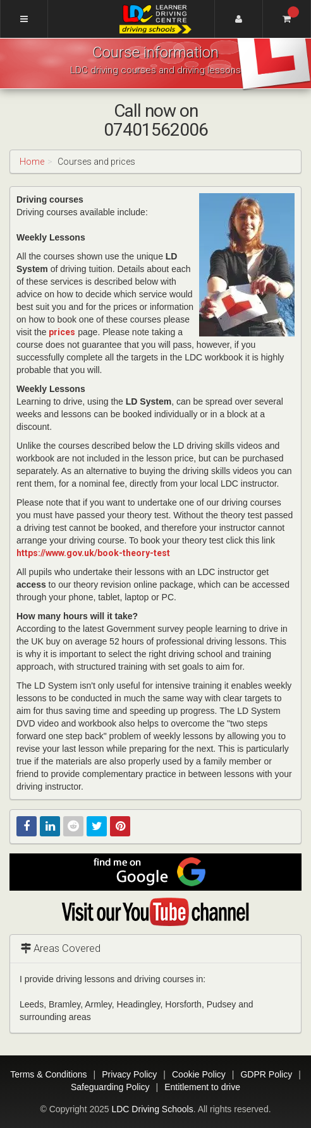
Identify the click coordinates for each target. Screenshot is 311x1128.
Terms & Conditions (48, 1074)
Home (32, 162)
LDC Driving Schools (152, 1109)
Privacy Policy (129, 1074)
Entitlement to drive (202, 1087)
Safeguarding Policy (110, 1087)
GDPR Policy (266, 1074)
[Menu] (24, 19)
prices (62, 332)
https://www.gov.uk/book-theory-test (93, 553)
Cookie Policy (199, 1074)
